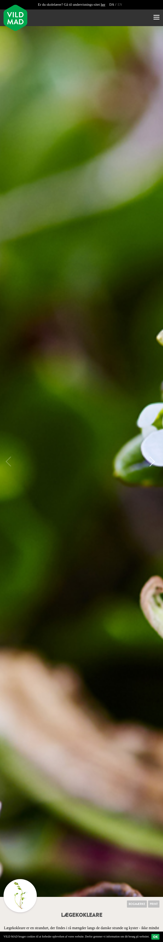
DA (112, 4)
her (103, 4)
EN (120, 4)
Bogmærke (137, 904)
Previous (11, 461)
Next (150, 461)
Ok (155, 936)
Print (154, 904)
